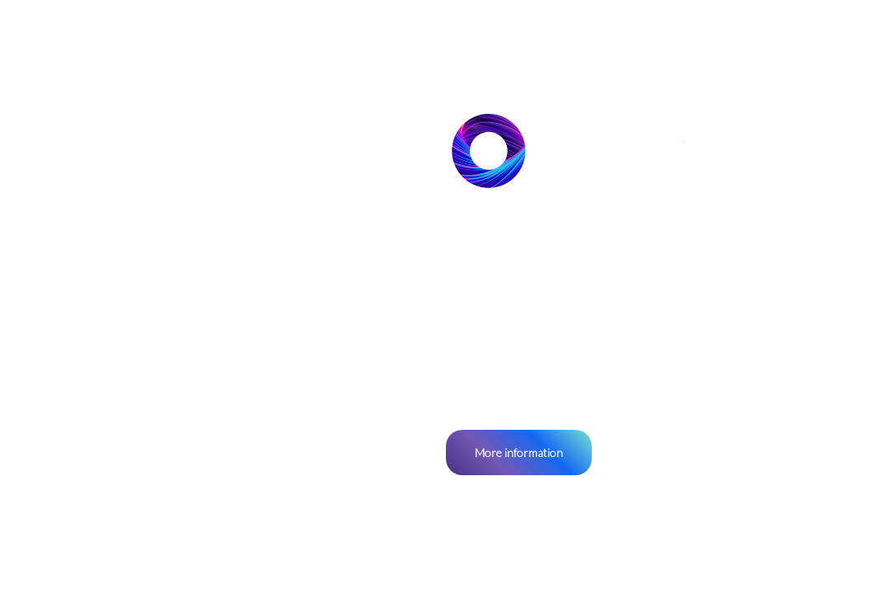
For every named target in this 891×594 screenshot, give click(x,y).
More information (519, 453)
